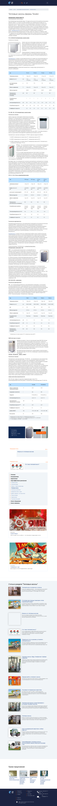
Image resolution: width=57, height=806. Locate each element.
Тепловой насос (11, 58)
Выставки (29, 793)
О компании (19, 792)
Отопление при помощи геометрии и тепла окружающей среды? (33, 601)
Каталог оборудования (16, 501)
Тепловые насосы (15, 30)
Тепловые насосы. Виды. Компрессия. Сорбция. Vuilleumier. (34, 657)
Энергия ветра (14, 497)
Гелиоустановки (14, 495)
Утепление (13, 474)
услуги (14, 9)
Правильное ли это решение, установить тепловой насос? (32, 640)
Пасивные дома (14, 482)
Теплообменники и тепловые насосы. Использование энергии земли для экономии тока (33, 743)
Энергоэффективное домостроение (19, 480)
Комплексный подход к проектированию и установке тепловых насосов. (33, 703)
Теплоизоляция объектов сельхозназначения (14, 776)
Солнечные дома (14, 484)
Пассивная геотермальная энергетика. (32, 690)
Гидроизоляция (14, 478)
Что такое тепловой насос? (29, 629)
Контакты (19, 799)
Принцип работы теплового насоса (31, 677)
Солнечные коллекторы (16, 489)
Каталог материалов (15, 503)
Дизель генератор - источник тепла (18, 493)
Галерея (18, 794)
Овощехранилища (15, 476)
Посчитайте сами (31, 795)
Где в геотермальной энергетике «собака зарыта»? (32, 729)
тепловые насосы (33, 9)
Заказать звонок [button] (41, 432)
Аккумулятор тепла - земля (16, 491)
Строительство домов (15, 499)
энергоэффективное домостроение (23, 9)
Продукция (19, 791)
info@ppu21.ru (45, 796)
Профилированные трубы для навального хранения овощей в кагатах (24, 778)
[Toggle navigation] (47, 3)
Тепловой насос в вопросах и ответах (32, 587)
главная (10, 9)
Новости (19, 797)
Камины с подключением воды (17, 486)
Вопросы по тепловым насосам (30, 613)
